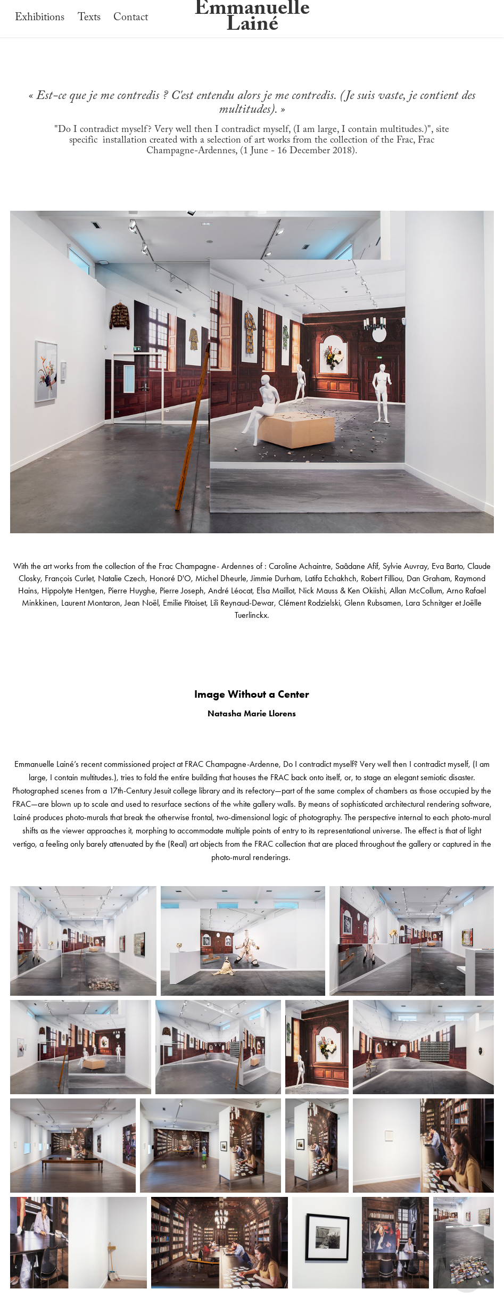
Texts (89, 19)
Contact (130, 19)
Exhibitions (39, 19)
